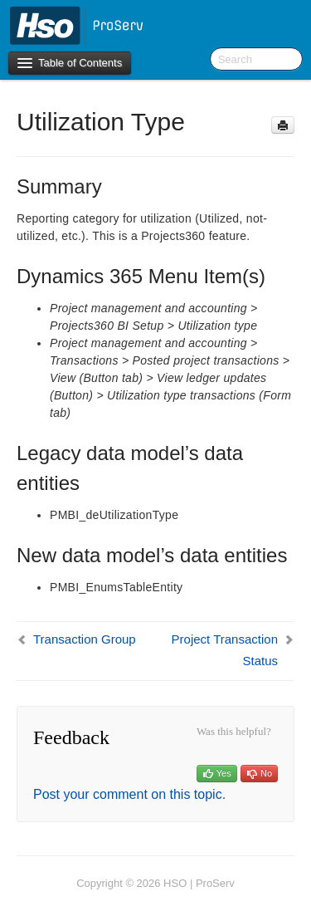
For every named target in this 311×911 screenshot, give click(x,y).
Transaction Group (84, 639)
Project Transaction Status (225, 650)
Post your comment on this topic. (129, 794)
